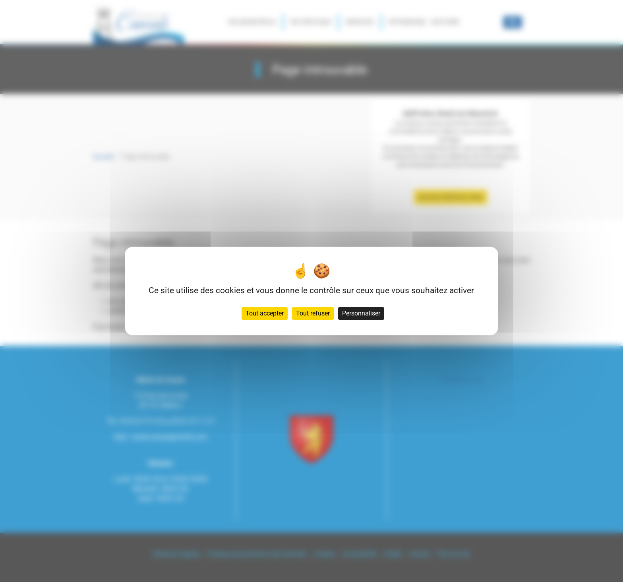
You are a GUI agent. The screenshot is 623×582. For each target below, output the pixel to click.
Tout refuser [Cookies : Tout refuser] (313, 313)
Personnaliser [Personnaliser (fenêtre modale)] (361, 313)
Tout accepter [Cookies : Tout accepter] (265, 313)
